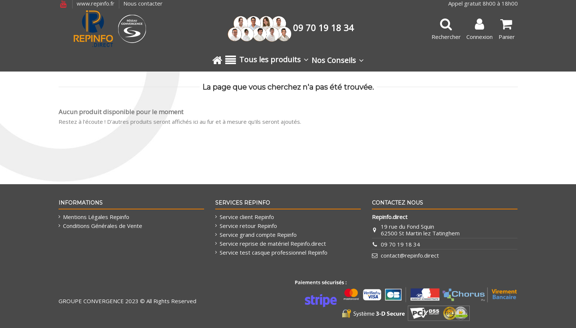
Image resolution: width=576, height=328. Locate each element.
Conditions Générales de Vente (102, 225)
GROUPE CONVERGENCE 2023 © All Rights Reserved (127, 301)
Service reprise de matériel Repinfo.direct (273, 243)
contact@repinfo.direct (410, 255)
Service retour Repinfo (248, 225)
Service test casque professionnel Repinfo (273, 252)
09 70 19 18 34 (400, 244)
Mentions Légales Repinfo (96, 216)
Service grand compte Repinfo (258, 234)
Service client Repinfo (247, 216)
